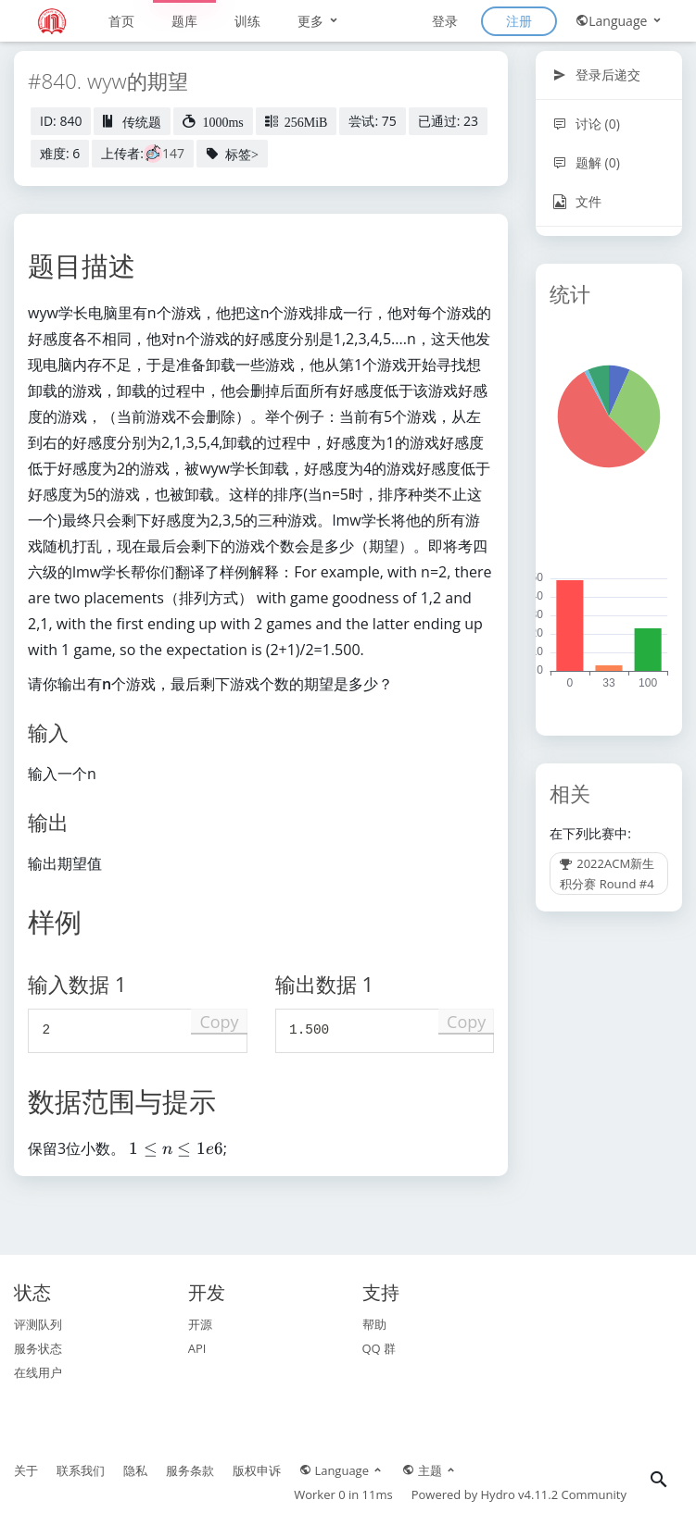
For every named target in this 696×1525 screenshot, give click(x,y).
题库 (184, 21)
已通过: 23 (448, 121)
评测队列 (38, 1324)
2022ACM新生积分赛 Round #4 (607, 873)
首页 (121, 21)
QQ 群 (379, 1348)
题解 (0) (586, 162)
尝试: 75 (372, 121)
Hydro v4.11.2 (520, 1494)
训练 (247, 21)
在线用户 (38, 1372)
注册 (519, 21)
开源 (200, 1324)
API (197, 1348)
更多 (318, 21)
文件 (576, 201)
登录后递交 (596, 74)
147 (173, 153)
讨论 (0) (586, 123)
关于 (26, 1470)
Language (620, 21)
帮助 (374, 1324)
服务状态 (38, 1348)
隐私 (135, 1470)
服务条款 (190, 1470)
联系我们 (81, 1470)
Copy (218, 1021)
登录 (445, 21)
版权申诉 (257, 1470)
